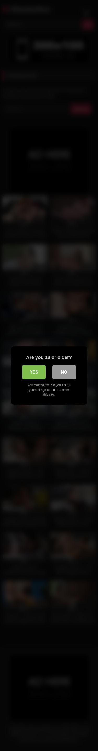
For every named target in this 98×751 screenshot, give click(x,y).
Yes (34, 372)
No (64, 372)
